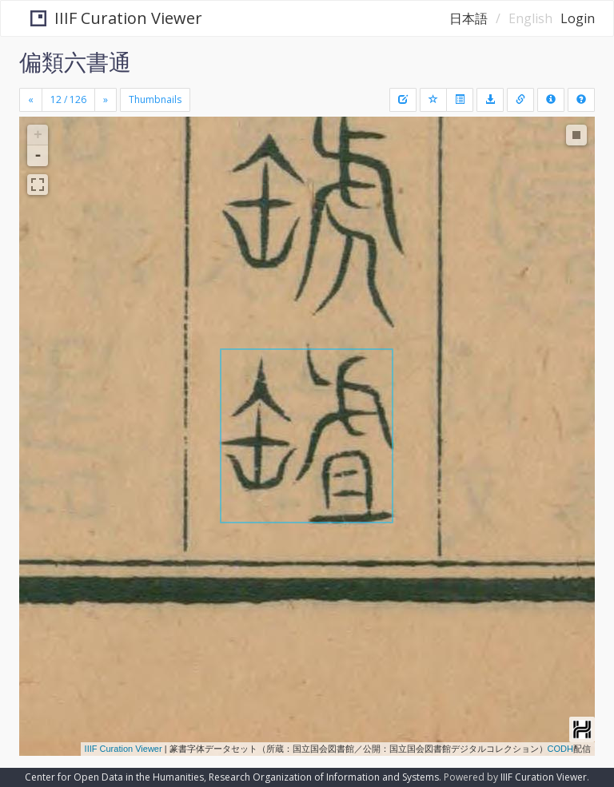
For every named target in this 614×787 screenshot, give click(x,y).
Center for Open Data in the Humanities (114, 777)
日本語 (468, 18)
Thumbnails (155, 99)
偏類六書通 (75, 61)
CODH (560, 748)
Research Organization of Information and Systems (324, 777)
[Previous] (30, 100)
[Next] (105, 100)
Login (577, 18)
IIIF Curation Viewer (106, 18)
